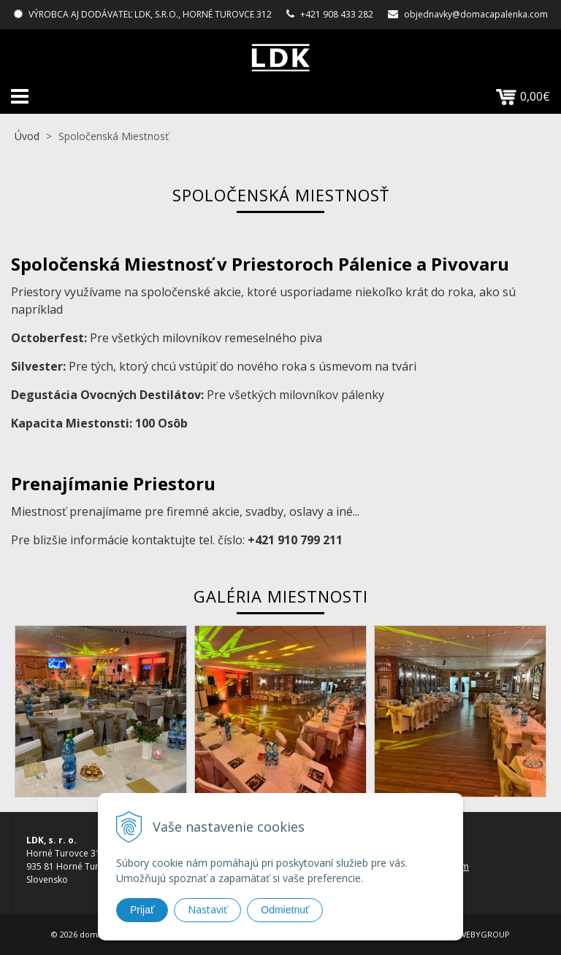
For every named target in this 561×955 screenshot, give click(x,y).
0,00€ (523, 96)
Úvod (27, 136)
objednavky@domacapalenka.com (476, 14)
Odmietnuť (285, 910)
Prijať (142, 910)
